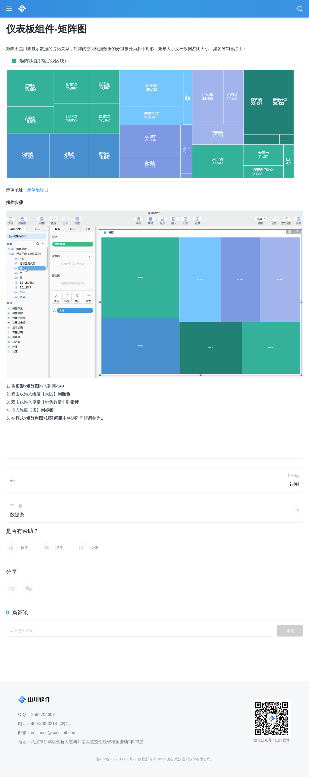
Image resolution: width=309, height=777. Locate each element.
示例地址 (38, 190)
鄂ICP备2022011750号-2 (116, 759)
